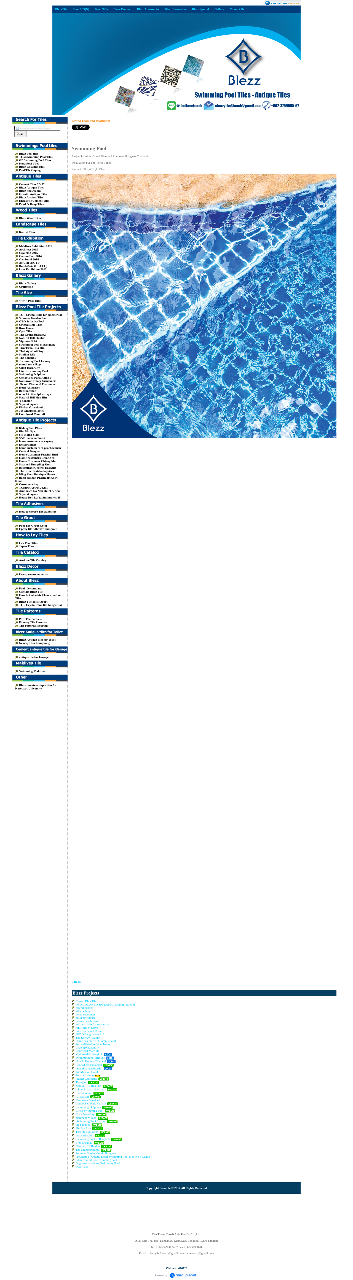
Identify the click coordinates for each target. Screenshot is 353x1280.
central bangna (84, 1007)
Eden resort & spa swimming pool (96, 1160)
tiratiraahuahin (84, 1135)
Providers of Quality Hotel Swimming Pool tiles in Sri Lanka (113, 1156)
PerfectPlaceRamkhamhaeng (93, 1044)
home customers (85, 1014)
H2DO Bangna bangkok (90, 1034)
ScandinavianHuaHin (89, 1068)
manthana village (86, 1117)
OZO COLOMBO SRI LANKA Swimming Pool (105, 1004)
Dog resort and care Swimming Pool (98, 1163)
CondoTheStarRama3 (89, 1064)
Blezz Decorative (175, 9)
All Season (82, 1096)
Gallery (219, 9)
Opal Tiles (82, 1166)
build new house (85, 1017)
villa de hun (83, 1011)
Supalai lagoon (85, 1075)
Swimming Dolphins (88, 1107)
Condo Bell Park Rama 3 (91, 1103)
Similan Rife (83, 1128)
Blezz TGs (101, 9)
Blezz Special (200, 9)
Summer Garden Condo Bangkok (96, 1153)
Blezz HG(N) (81, 9)
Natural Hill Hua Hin (88, 1085)
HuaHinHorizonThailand (91, 1061)
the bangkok (83, 1124)
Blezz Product (122, 9)
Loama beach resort (88, 1021)
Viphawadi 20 (84, 1142)
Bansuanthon (84, 1093)
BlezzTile (61, 9)
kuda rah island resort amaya (93, 1024)
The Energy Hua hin (88, 1037)
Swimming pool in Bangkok (93, 1139)
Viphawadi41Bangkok (89, 1054)
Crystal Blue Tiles (86, 1001)
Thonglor (81, 1082)
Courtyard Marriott (87, 1050)
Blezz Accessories (148, 9)
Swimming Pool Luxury (91, 1121)
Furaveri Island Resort (89, 1031)
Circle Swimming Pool (89, 1110)
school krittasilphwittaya (90, 1089)
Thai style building (87, 1131)
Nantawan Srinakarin (88, 1100)
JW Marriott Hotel (87, 1072)
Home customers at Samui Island (96, 1040)
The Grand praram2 (88, 1149)
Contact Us (237, 9)
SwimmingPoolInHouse (90, 1057)
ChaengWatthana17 (87, 1047)
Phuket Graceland (86, 1078)
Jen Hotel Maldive (87, 1027)
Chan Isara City (85, 1114)
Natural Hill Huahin (88, 1146)
